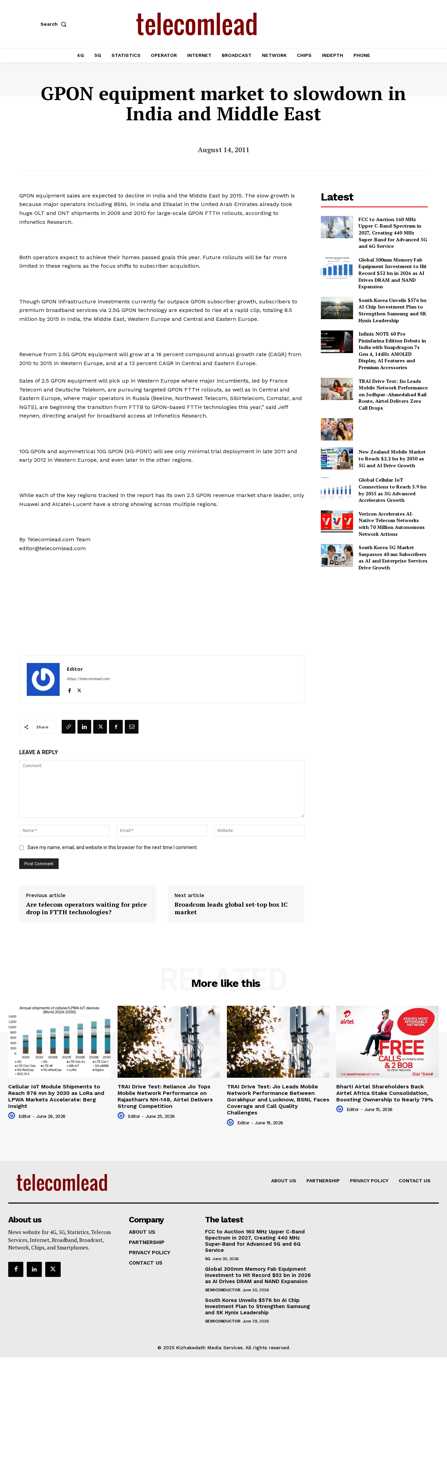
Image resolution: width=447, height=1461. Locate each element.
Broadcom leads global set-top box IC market (231, 908)
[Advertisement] (374, 625)
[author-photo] (12, 1116)
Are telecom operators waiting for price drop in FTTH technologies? (86, 908)
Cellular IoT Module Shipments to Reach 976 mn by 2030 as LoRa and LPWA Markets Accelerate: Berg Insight (56, 1096)
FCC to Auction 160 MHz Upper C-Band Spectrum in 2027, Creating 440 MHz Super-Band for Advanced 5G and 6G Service (393, 232)
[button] (54, 24)
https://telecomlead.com (88, 679)
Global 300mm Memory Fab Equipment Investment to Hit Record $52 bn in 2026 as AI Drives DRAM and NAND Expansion (393, 273)
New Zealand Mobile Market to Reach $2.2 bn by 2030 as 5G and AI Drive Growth (392, 458)
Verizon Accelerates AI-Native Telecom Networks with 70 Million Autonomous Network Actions (392, 523)
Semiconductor (222, 1290)
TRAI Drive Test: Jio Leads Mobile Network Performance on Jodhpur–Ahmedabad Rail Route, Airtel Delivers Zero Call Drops (393, 394)
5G (207, 1258)
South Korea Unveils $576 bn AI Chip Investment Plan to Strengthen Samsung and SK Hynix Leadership (392, 310)
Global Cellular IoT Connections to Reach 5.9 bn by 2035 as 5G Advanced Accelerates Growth (392, 489)
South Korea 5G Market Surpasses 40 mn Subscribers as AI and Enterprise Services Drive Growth (393, 557)
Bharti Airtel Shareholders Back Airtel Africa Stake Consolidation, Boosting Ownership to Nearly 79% (384, 1093)
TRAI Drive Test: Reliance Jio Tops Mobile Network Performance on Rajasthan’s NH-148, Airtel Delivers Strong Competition (165, 1096)
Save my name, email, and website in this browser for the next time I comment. (112, 847)
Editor (75, 668)
